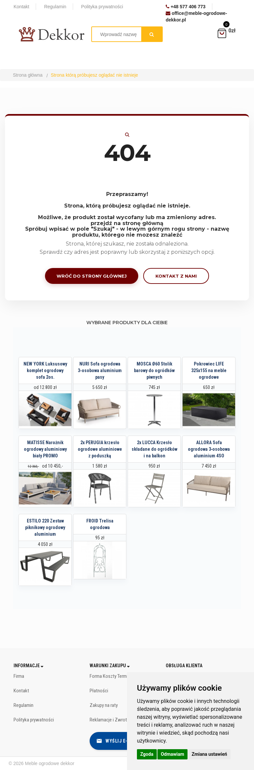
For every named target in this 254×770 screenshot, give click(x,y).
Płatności (99, 691)
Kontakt (21, 691)
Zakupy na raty (104, 705)
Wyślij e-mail (117, 741)
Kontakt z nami (176, 276)
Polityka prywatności (34, 720)
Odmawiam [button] (172, 754)
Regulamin (23, 705)
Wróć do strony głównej (92, 276)
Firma (19, 676)
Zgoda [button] (146, 754)
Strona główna (28, 75)
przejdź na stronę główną (127, 223)
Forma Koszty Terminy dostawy (120, 676)
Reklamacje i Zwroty (109, 720)
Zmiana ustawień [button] (209, 754)
